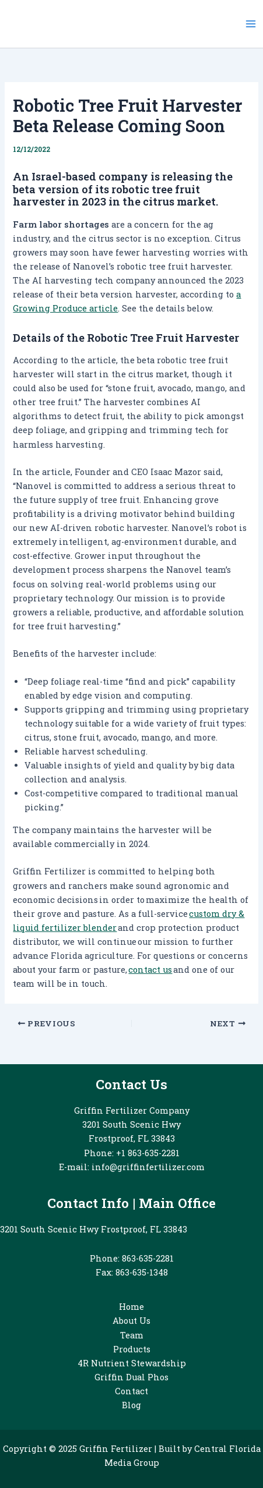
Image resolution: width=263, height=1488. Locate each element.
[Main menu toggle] (251, 24)
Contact (131, 1391)
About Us (131, 1320)
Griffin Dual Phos (131, 1377)
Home (131, 1306)
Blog (131, 1405)
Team (131, 1335)
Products (131, 1349)
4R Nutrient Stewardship (132, 1363)
